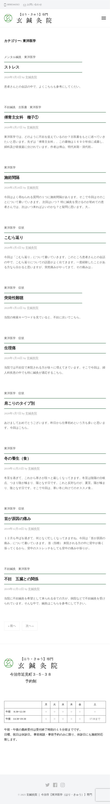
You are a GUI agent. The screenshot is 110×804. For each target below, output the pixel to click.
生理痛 (9, 348)
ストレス (11, 67)
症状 (21, 227)
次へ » (30, 625)
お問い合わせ (34, 4)
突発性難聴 (13, 298)
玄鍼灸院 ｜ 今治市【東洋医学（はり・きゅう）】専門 (59, 794)
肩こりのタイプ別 (19, 403)
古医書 (22, 107)
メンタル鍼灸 (12, 57)
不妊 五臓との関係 (21, 579)
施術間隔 (11, 177)
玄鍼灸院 (31, 77)
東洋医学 (30, 57)
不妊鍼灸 (10, 107)
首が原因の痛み (17, 519)
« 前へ (12, 625)
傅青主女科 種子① (21, 117)
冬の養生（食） (17, 458)
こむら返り (13, 237)
